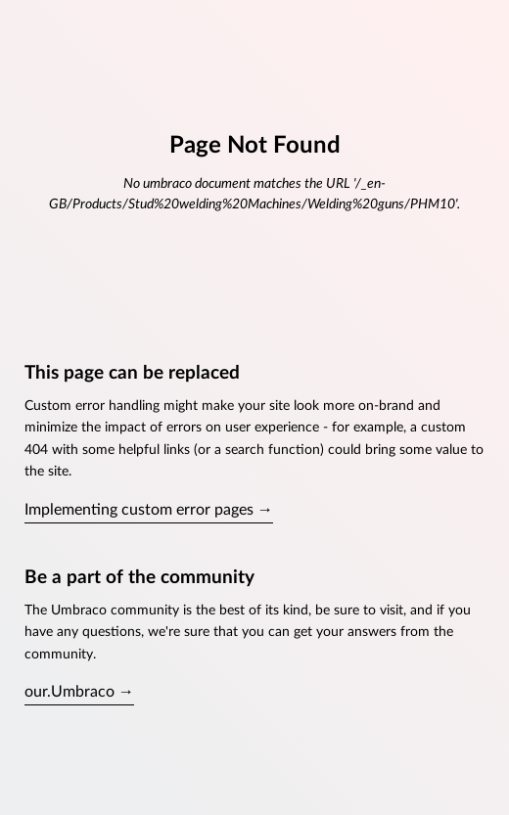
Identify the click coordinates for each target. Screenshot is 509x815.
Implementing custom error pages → (148, 510)
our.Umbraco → (79, 692)
